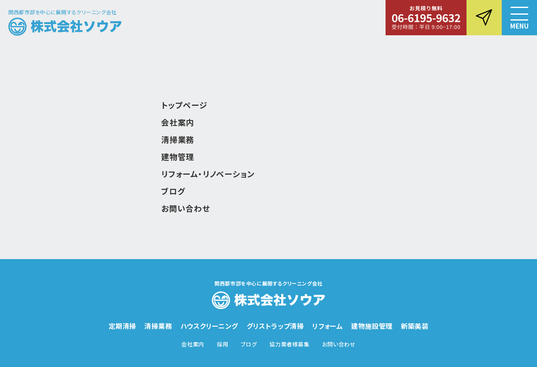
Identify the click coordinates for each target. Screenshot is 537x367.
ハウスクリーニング (209, 326)
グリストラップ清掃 (275, 326)
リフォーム (327, 326)
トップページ (184, 104)
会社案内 (177, 122)
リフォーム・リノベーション (207, 173)
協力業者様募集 (289, 344)
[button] (519, 17)
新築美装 (415, 326)
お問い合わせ (185, 208)
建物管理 (177, 156)
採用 (222, 344)
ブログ (173, 191)
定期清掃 (122, 326)
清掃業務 (177, 139)
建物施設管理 (371, 326)
